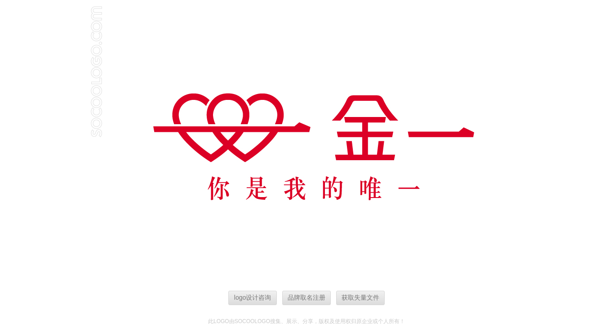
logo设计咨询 (252, 297)
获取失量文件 (360, 297)
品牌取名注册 (306, 297)
